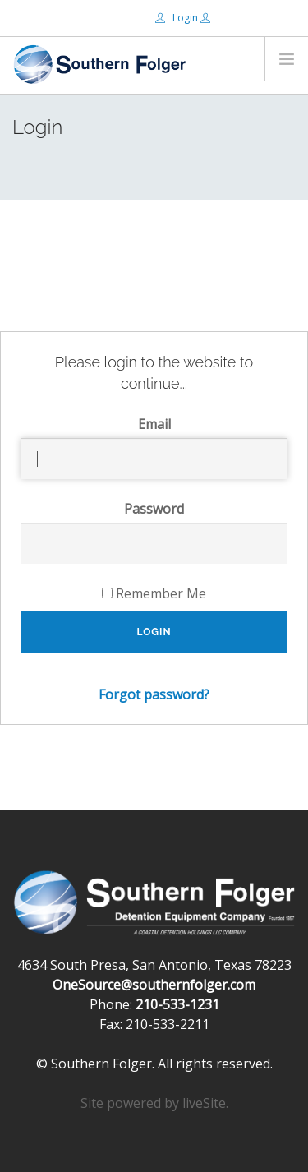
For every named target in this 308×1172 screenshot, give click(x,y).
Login (177, 18)
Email (154, 424)
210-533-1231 (177, 1004)
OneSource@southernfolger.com (154, 985)
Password (154, 509)
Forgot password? (154, 694)
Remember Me (154, 593)
